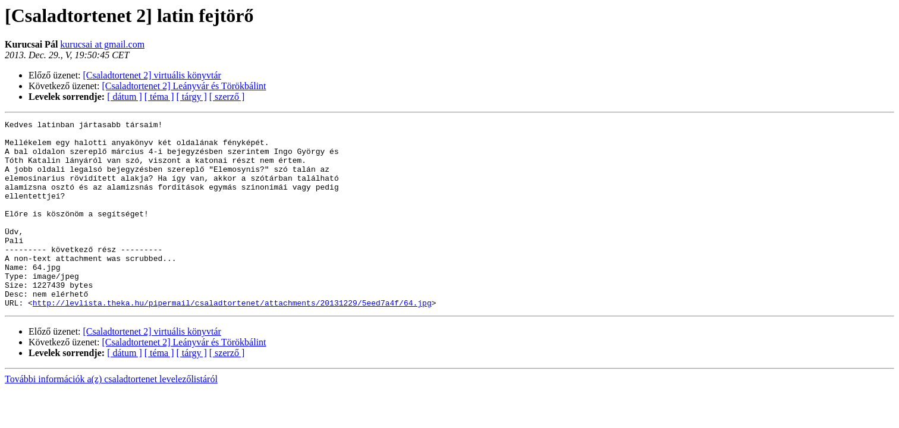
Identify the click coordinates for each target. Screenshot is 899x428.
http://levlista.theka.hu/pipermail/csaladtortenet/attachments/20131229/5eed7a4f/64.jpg (232, 340)
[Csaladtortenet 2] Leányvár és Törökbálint (184, 86)
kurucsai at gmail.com (102, 44)
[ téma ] (159, 97)
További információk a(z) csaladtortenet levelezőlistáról (111, 416)
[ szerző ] (227, 97)
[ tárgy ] (192, 97)
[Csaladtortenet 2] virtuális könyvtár (152, 75)
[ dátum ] (124, 97)
